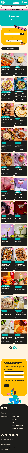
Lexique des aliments (17, 428)
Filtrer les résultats (10, 48)
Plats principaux (6, 67)
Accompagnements (6, 92)
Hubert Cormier (4, 416)
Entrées (17, 118)
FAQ (13, 422)
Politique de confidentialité (7, 439)
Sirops (4, 216)
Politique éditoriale (5, 442)
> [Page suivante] (14, 347)
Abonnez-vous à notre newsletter (14, 380)
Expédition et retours (17, 425)
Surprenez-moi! (13, 41)
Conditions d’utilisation (6, 444)
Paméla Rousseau (5, 419)
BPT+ (13, 413)
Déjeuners (4, 310)
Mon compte (15, 416)
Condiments (18, 287)
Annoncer (3, 421)
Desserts (4, 167)
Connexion (16, 2)
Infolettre (14, 419)
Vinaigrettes (18, 310)
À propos (3, 413)
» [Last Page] (17, 347)
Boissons (18, 167)
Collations (18, 143)
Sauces (17, 67)
